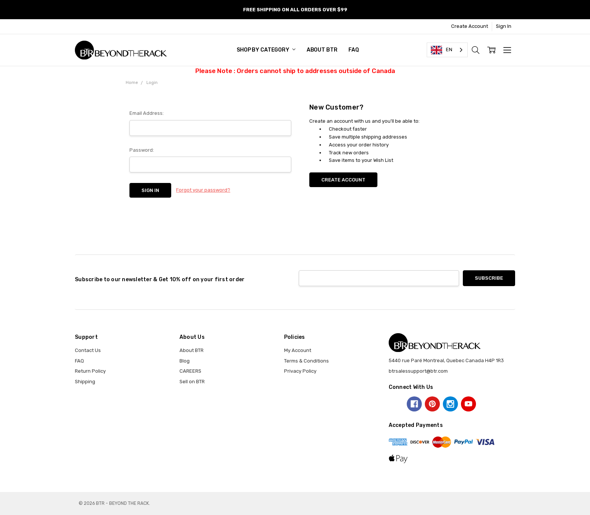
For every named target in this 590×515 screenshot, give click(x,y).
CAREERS (190, 371)
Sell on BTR (192, 381)
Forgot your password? (203, 190)
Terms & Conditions (306, 361)
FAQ (353, 50)
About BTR (322, 50)
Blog (184, 361)
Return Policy (90, 371)
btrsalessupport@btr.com (418, 371)
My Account (297, 350)
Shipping (85, 381)
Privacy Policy (300, 371)
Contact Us (88, 350)
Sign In (503, 26)
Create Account (469, 26)
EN (441, 50)
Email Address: (146, 113)
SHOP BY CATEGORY (266, 50)
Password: (141, 150)
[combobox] (447, 50)
